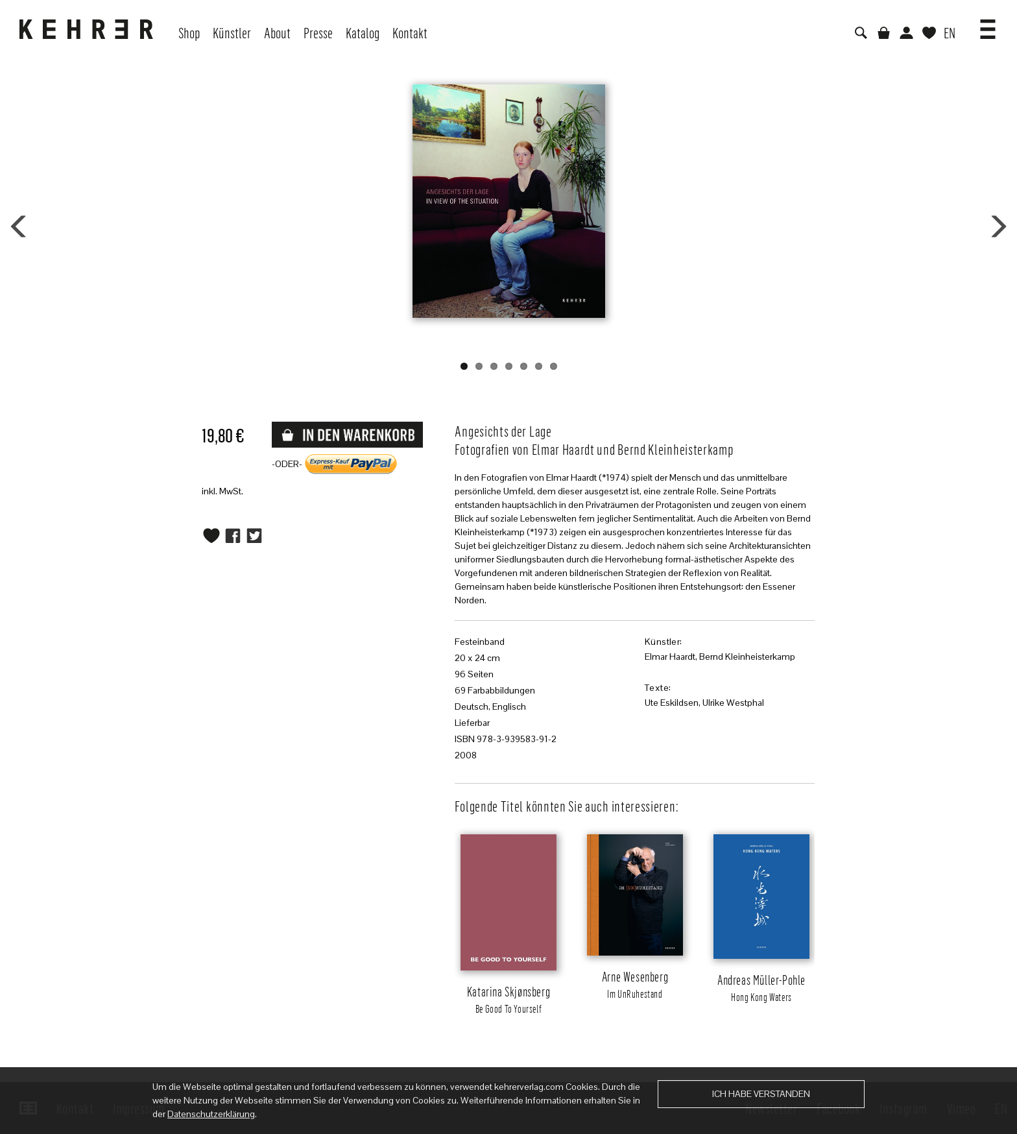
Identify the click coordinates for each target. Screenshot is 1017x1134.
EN (949, 32)
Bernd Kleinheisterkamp (747, 656)
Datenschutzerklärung (211, 1114)
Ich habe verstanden (761, 1094)
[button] (988, 24)
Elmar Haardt (670, 656)
